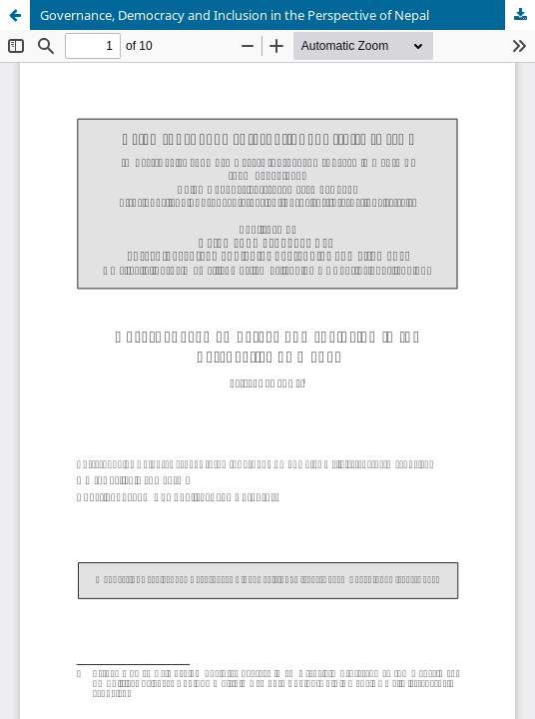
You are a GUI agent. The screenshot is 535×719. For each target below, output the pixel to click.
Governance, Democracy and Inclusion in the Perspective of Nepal (234, 15)
